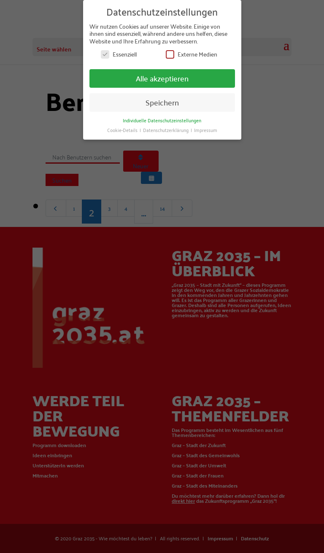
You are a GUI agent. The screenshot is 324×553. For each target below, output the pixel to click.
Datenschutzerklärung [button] (166, 129)
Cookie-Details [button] (123, 129)
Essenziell (119, 54)
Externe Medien (191, 54)
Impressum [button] (205, 129)
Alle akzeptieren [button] (162, 78)
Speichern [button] (162, 102)
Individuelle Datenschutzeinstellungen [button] (162, 119)
